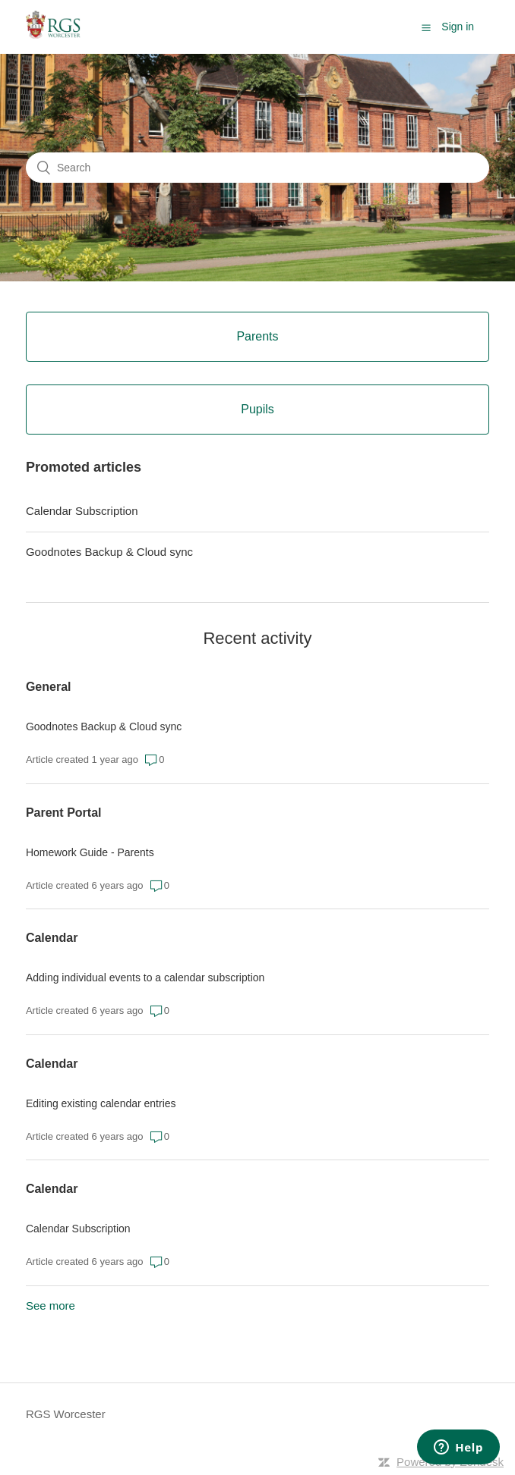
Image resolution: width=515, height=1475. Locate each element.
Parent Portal (64, 812)
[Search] (257, 167)
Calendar (51, 937)
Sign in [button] (457, 26)
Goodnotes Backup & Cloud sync (109, 551)
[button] (426, 27)
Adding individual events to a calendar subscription (145, 977)
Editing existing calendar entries (101, 1103)
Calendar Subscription (82, 510)
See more (50, 1305)
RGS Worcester (66, 1414)
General (48, 686)
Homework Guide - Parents (90, 852)
